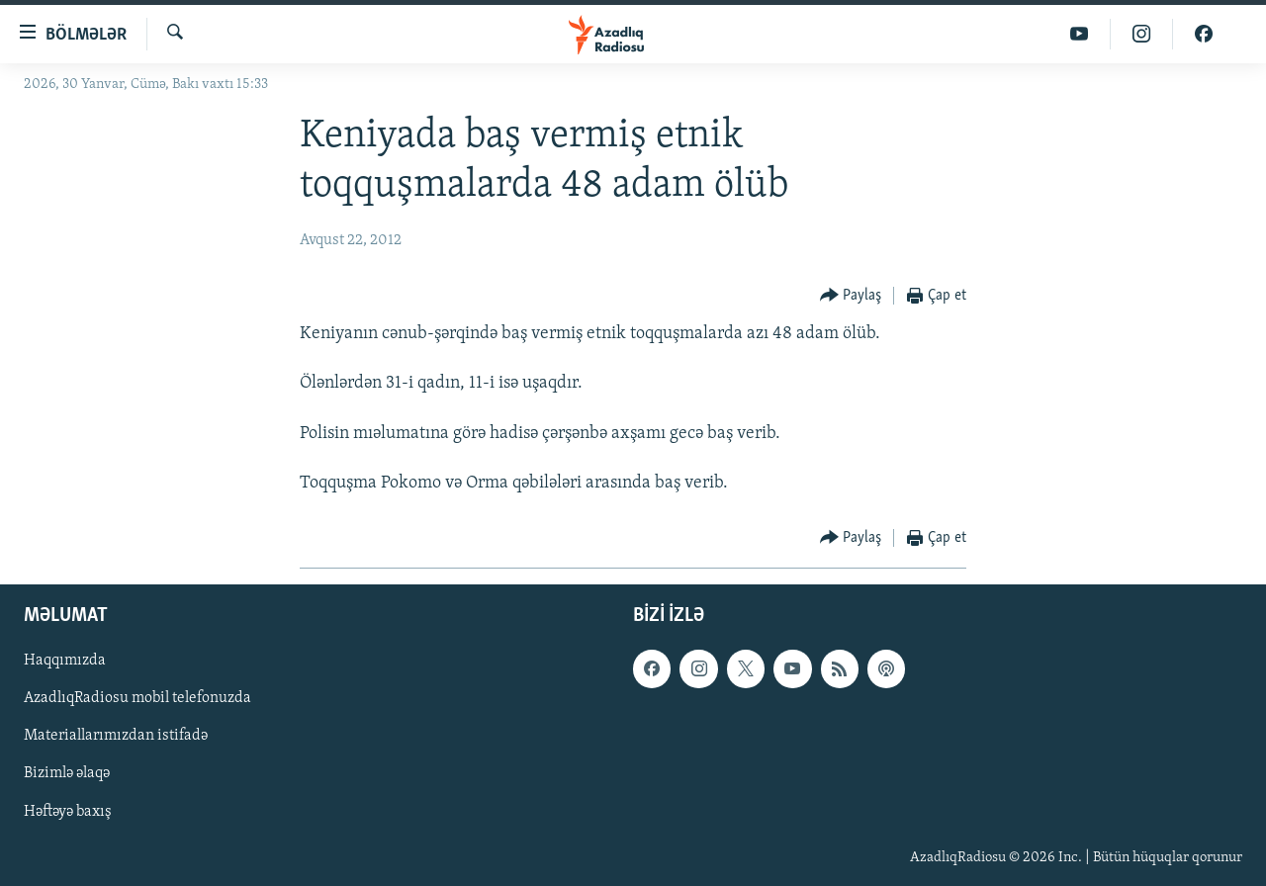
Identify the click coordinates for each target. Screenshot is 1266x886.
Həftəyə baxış (68, 812)
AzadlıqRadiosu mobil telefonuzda (137, 699)
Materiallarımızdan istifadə (116, 737)
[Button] (851, 296)
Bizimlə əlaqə (67, 774)
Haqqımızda (65, 661)
